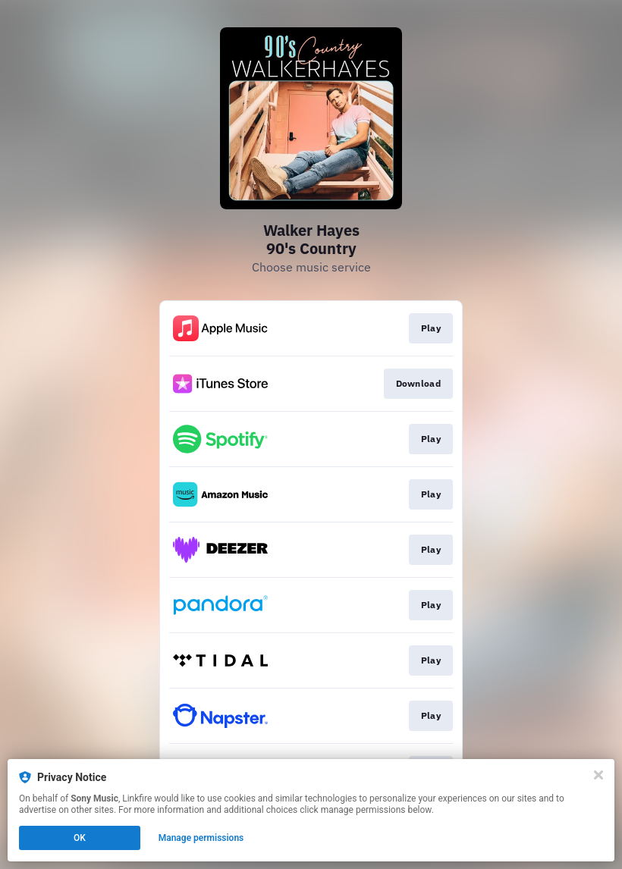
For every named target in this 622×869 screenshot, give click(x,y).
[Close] (598, 775)
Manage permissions (201, 838)
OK (80, 838)
